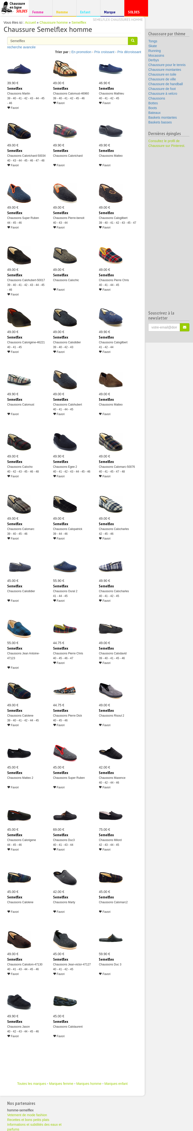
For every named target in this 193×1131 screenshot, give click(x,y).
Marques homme (88, 1084)
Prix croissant (104, 52)
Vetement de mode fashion (27, 1115)
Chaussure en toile (162, 74)
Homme (64, 11)
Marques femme (61, 1084)
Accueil (30, 22)
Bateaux (154, 113)
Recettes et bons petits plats (28, 1120)
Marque (111, 13)
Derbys (153, 60)
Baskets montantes (162, 117)
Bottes (153, 103)
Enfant (87, 11)
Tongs (152, 41)
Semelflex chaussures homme (118, 19)
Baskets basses (160, 122)
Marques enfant (115, 1084)
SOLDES (135, 13)
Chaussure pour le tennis (167, 65)
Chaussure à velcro (162, 93)
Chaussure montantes (164, 70)
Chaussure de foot (162, 89)
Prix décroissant (129, 52)
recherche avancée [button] (21, 47)
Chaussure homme (53, 22)
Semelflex (79, 22)
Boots (152, 108)
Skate (152, 46)
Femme (40, 11)
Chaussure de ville (162, 79)
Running (154, 51)
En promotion (81, 52)
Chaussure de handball (165, 84)
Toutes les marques (31, 1084)
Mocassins (156, 55)
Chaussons (156, 98)
